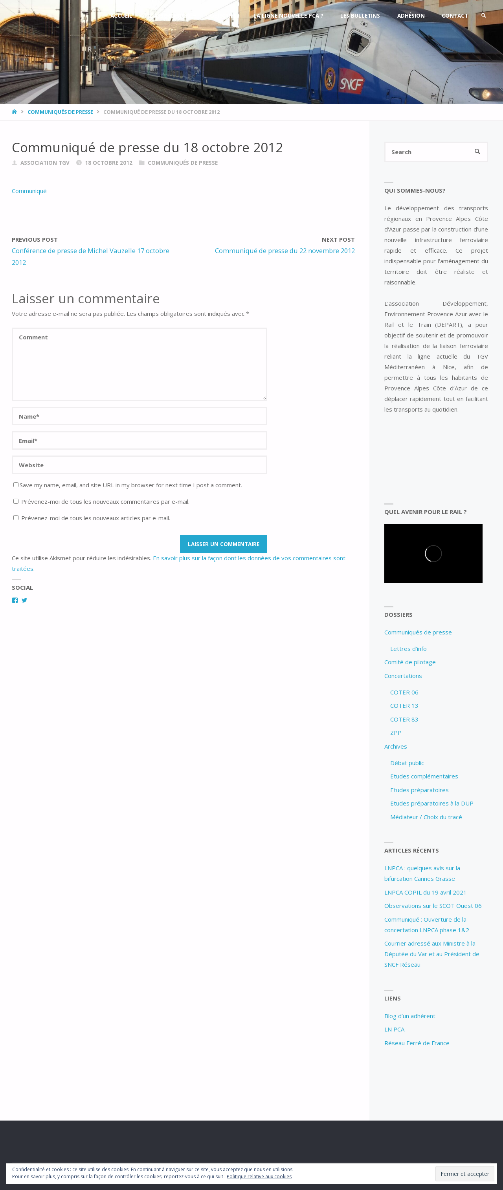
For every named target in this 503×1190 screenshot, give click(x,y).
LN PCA (394, 1029)
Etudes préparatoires (419, 790)
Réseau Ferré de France (417, 1043)
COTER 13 (404, 705)
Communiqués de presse (60, 111)
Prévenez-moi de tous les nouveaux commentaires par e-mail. (105, 501)
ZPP (396, 732)
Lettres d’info (408, 648)
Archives (395, 746)
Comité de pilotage (410, 662)
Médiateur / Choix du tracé (426, 817)
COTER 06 (404, 692)
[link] (484, 15)
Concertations (403, 676)
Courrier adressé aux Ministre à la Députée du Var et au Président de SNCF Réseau (431, 953)
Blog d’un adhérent (409, 1016)
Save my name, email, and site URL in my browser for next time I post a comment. (127, 485)
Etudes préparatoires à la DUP (432, 803)
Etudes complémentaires (424, 776)
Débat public (407, 763)
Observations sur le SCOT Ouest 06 (433, 905)
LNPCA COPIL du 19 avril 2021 (425, 892)
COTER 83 (404, 719)
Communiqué (29, 191)
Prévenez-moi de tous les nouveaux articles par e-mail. (95, 518)
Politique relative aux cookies (259, 1176)
